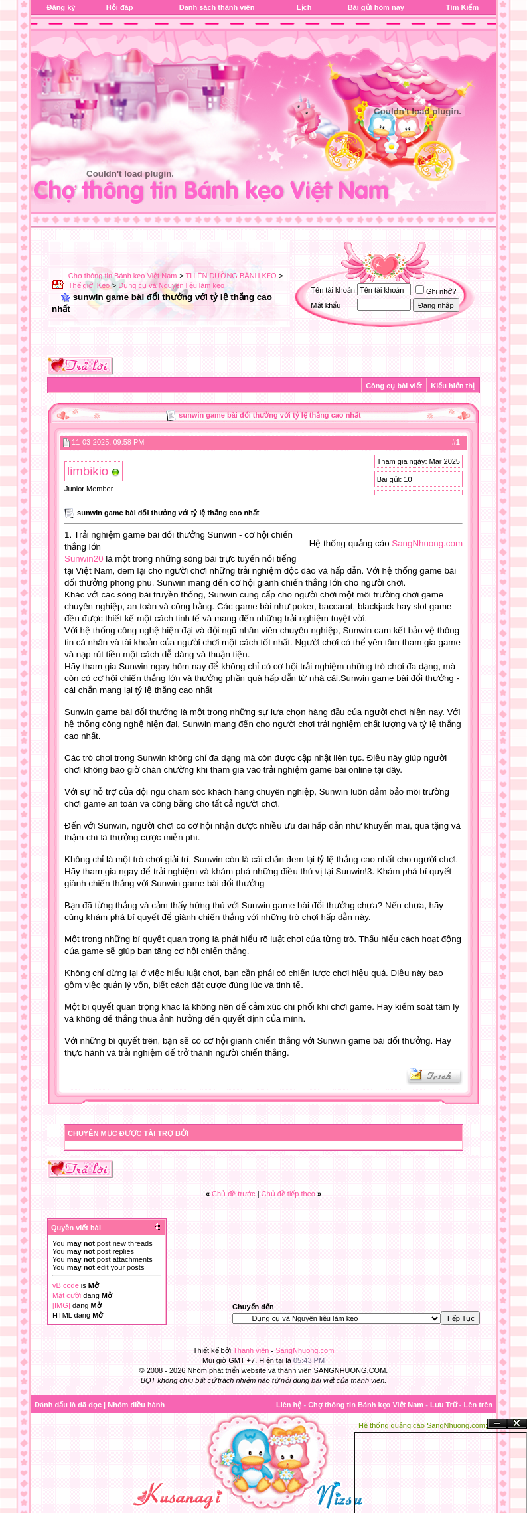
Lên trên (478, 1405)
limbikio (87, 471)
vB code (65, 1285)
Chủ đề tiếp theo (288, 1194)
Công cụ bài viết (394, 386)
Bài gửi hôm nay (376, 7)
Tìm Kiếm (462, 7)
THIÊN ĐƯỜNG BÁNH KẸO (230, 275)
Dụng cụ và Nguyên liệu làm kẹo (171, 285)
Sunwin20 (84, 559)
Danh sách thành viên (217, 7)
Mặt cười (66, 1295)
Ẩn (497, 1424)
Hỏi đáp (119, 7)
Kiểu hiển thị (453, 386)
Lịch (304, 7)
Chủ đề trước (234, 1194)
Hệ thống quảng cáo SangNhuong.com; (422, 1425)
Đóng (517, 1424)
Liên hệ (288, 1405)
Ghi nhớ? (436, 291)
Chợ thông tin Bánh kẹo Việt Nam (122, 275)
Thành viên (251, 1350)
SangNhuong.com (427, 543)
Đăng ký (61, 7)
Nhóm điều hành (136, 1405)
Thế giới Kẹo (89, 285)
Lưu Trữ (443, 1405)
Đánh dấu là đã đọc (68, 1405)
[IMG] (61, 1305)
